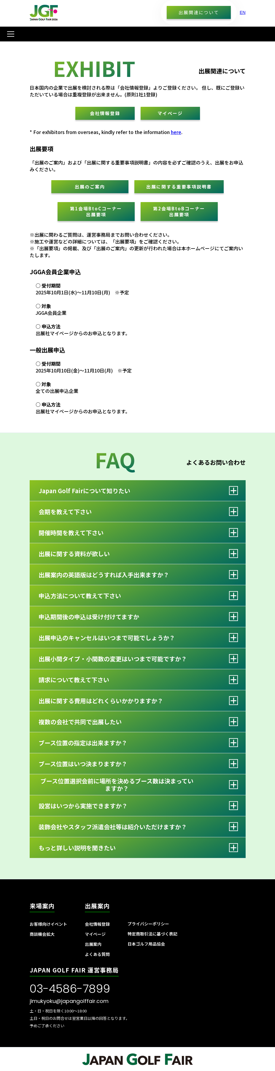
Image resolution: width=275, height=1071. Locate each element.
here (176, 132)
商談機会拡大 (42, 934)
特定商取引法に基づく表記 (152, 933)
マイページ (170, 113)
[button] (9, 34)
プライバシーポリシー (148, 923)
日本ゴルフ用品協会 (146, 943)
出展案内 (93, 944)
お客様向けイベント (48, 924)
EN (242, 12)
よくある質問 (97, 954)
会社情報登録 (105, 113)
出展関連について (199, 12)
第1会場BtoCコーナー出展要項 (96, 211)
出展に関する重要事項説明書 (179, 186)
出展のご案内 (90, 186)
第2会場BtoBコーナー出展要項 (179, 211)
